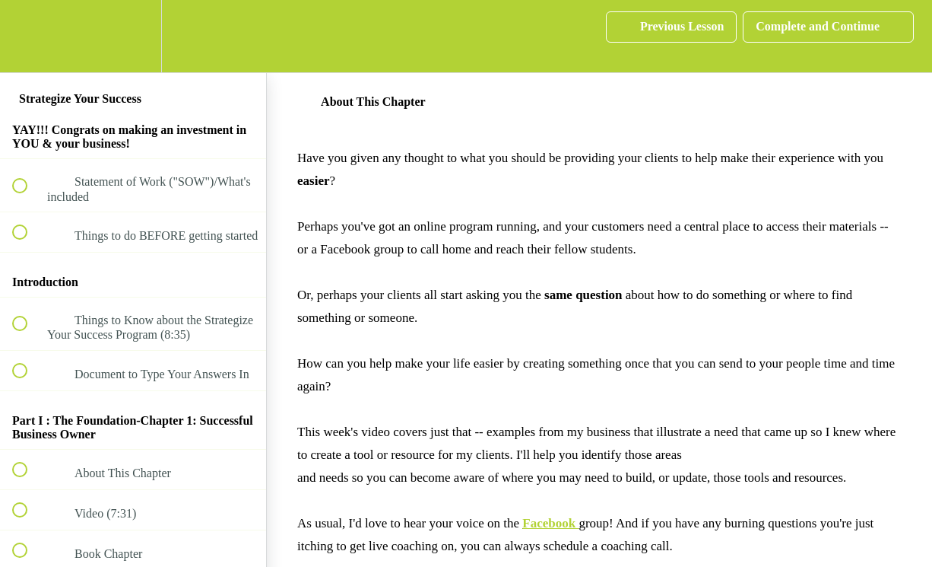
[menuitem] (133, 36)
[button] (28, 36)
